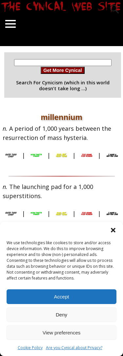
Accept (61, 296)
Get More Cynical (62, 70)
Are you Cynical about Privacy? (74, 347)
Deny (61, 314)
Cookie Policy (30, 347)
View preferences (62, 332)
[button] (113, 230)
